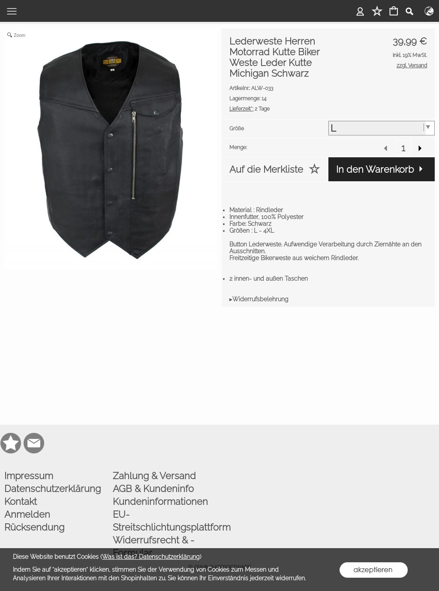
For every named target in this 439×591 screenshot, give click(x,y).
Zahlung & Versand (154, 475)
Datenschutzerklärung (52, 488)
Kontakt (20, 501)
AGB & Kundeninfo (153, 488)
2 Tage (249, 109)
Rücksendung (34, 527)
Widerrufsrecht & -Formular (153, 546)
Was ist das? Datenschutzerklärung (151, 556)
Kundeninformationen (160, 501)
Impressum (28, 475)
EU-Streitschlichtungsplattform (165, 521)
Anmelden (27, 514)
